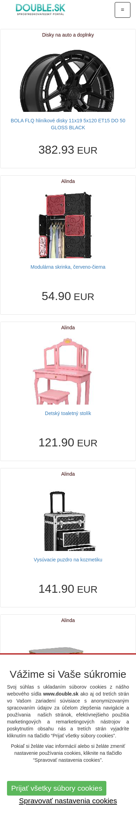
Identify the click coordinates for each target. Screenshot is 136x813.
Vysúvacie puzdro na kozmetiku (68, 559)
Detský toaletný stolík (68, 413)
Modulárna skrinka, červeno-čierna (68, 267)
